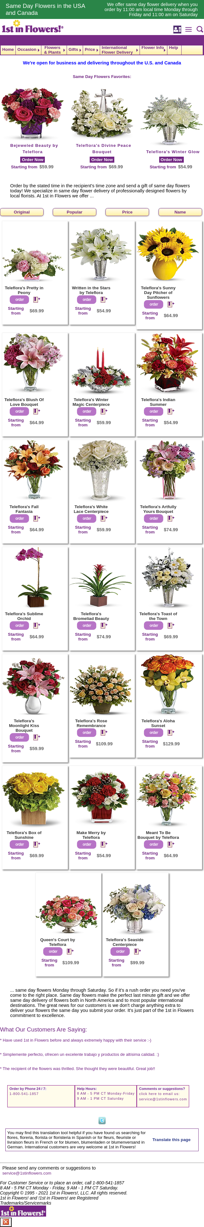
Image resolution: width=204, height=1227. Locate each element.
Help (173, 47)
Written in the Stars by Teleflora (91, 290)
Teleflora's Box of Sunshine (24, 835)
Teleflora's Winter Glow (173, 151)
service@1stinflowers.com (163, 1099)
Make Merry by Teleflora (91, 835)
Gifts (73, 49)
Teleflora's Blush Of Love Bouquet (24, 402)
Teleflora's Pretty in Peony (24, 290)
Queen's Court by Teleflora (57, 942)
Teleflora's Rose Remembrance (91, 723)
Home (8, 49)
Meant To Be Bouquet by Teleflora (158, 835)
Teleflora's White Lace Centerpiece (91, 509)
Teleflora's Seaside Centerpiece (124, 942)
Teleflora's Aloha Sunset (158, 723)
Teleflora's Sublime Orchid (24, 616)
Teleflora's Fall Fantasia (24, 509)
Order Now (32, 159)
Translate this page (172, 1139)
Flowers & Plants (52, 50)
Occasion (26, 49)
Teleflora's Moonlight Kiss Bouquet (24, 726)
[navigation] (102, 50)
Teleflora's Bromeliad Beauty (91, 616)
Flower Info (152, 47)
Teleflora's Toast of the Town (158, 616)
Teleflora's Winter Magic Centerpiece (91, 402)
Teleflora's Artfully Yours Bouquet (158, 509)
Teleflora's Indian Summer (158, 402)
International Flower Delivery (117, 50)
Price (90, 49)
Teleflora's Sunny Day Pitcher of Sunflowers (158, 293)
